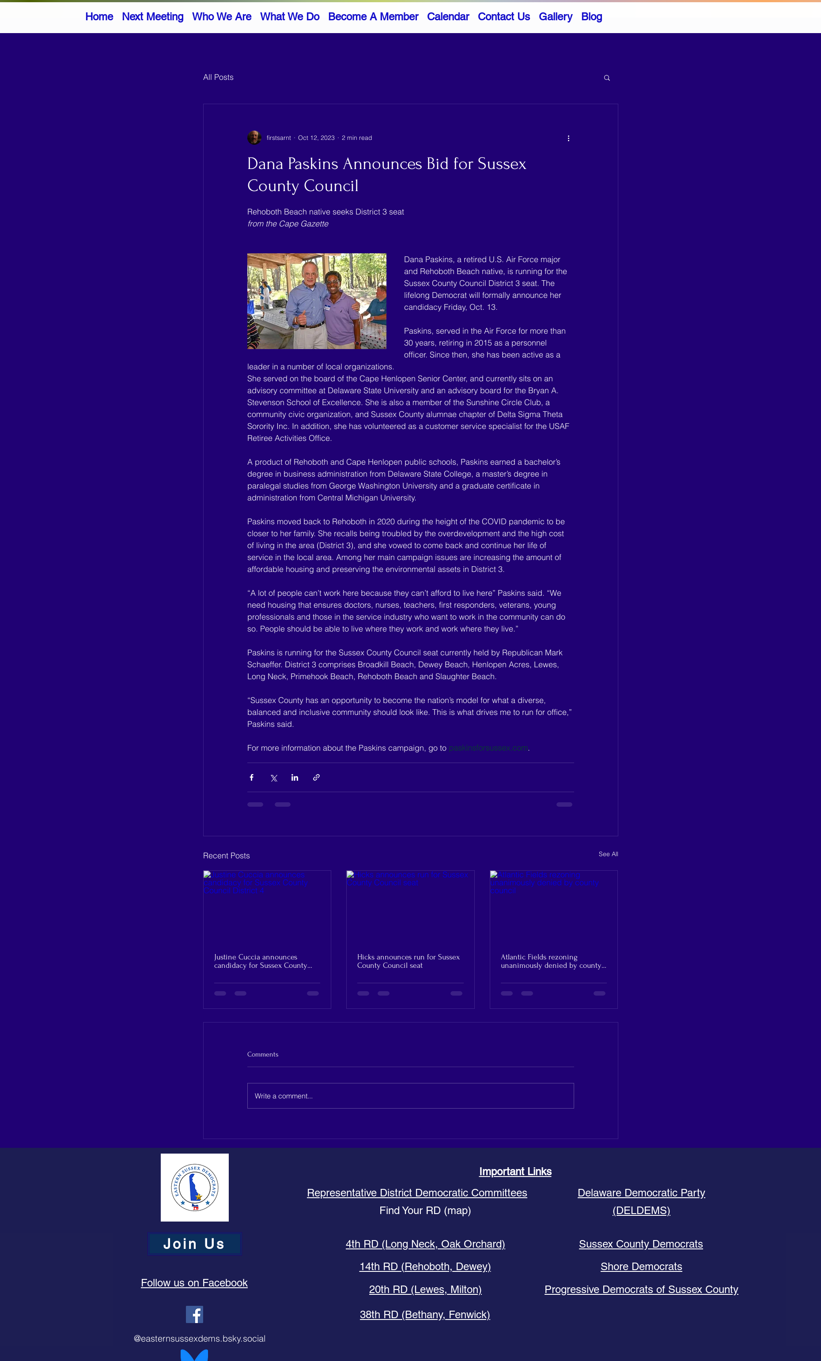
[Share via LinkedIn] (295, 777)
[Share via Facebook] (251, 777)
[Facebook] (194, 1314)
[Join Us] (195, 1244)
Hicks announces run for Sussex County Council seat (408, 961)
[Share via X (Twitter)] (273, 777)
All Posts (218, 77)
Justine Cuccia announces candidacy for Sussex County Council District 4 (260, 961)
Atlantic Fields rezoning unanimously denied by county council (551, 961)
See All (608, 854)
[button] (607, 77)
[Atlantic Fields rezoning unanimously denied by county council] (554, 906)
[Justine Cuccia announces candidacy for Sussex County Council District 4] (267, 906)
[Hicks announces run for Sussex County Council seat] (410, 906)
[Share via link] (316, 777)
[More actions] (569, 137)
